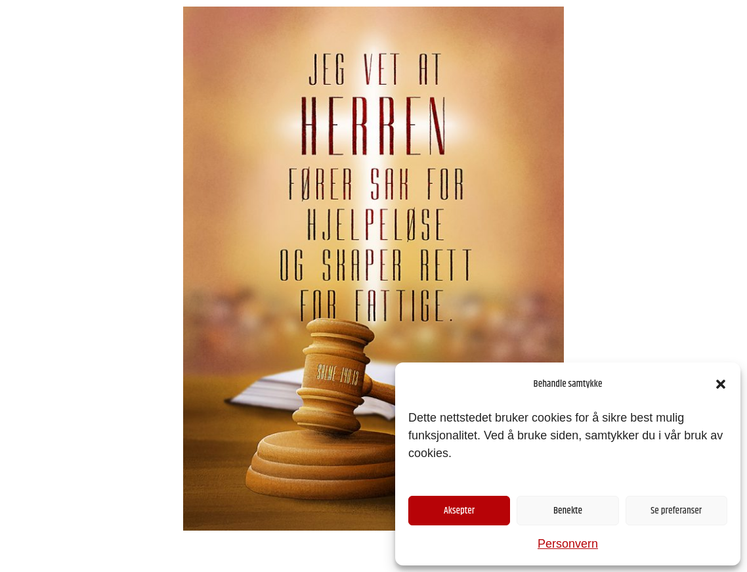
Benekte (567, 510)
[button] (720, 384)
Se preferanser (676, 510)
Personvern (568, 543)
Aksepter (459, 510)
